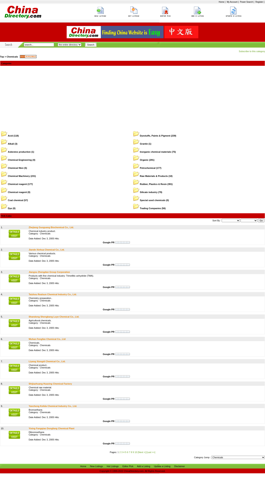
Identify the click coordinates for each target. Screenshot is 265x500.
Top (2, 56)
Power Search (246, 2)
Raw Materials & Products (154, 176)
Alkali (11, 144)
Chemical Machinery (19, 176)
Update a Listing (162, 466)
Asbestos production (19, 152)
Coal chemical (15, 200)
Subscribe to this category (252, 51)
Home (221, 2)
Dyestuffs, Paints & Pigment (155, 135)
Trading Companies (150, 208)
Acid (10, 135)
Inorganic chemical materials (155, 152)
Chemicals (12, 56)
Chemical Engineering (20, 160)
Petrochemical (147, 168)
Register (259, 2)
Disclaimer (179, 466)
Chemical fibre (16, 168)
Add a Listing (143, 466)
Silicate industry (149, 192)
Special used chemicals (153, 200)
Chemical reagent (17, 184)
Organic (144, 160)
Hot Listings (113, 466)
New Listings (96, 466)
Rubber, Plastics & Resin (153, 184)
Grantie (144, 144)
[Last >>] (150, 452)
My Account (232, 2)
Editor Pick (127, 466)
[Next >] (142, 452)
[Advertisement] (132, 97)
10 (136, 452)
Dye (10, 208)
